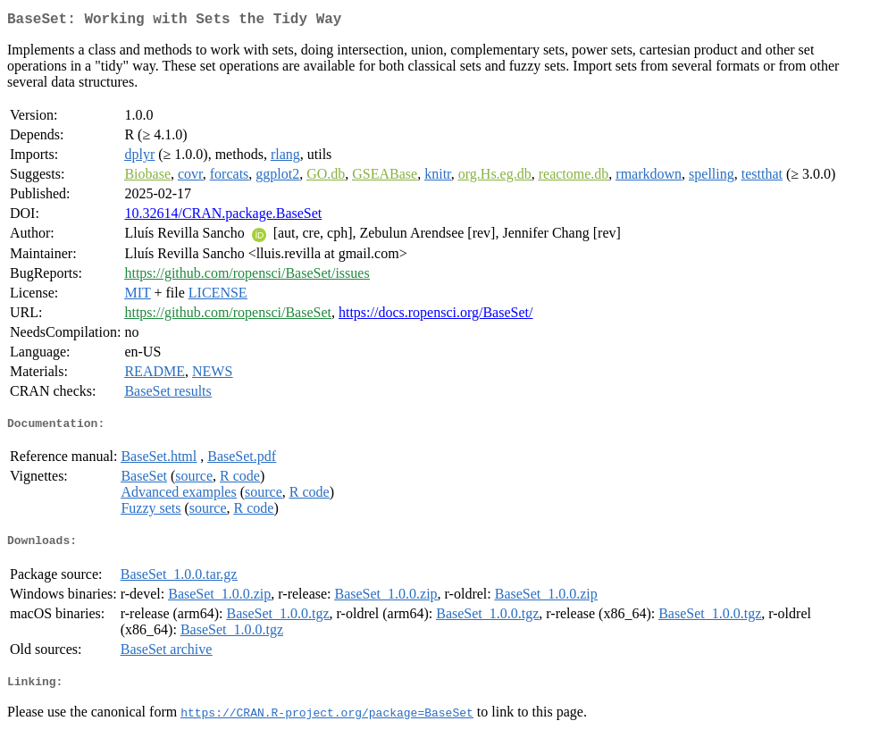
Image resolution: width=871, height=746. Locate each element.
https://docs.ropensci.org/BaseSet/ (435, 315)
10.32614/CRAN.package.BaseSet (223, 216)
